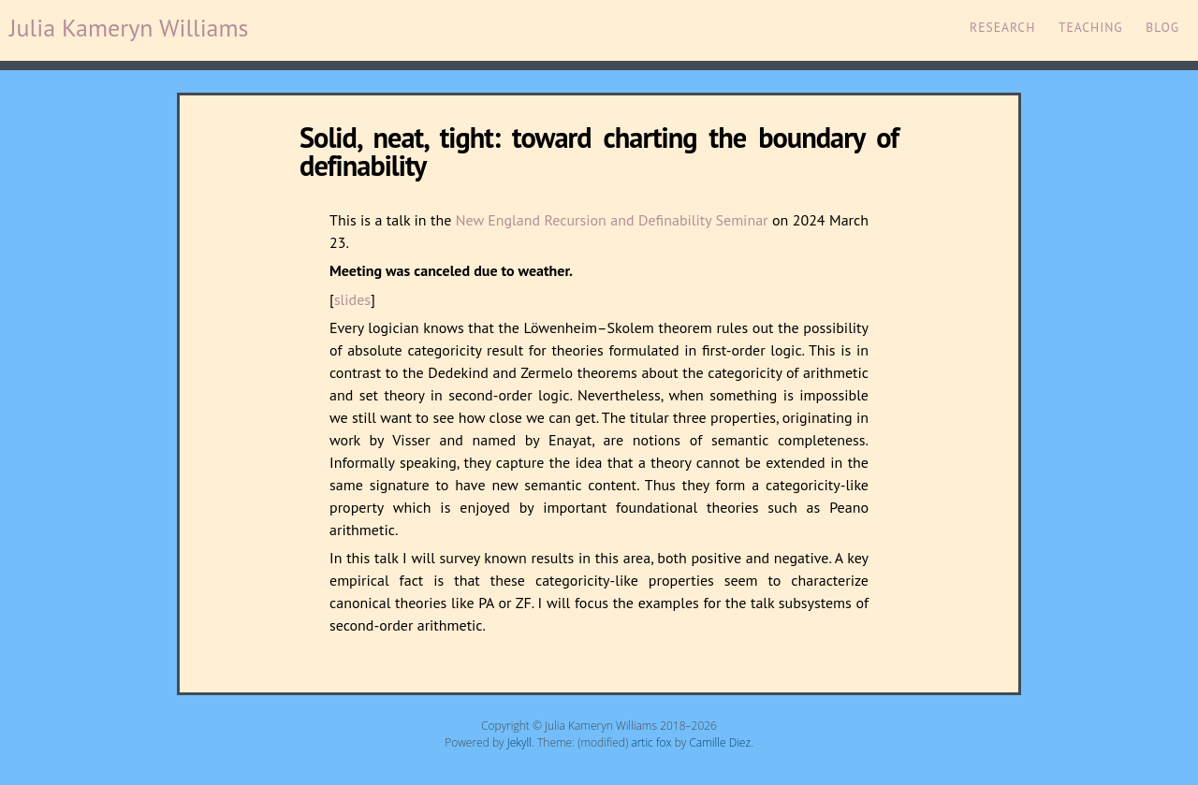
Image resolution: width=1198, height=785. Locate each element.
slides (352, 299)
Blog (1162, 27)
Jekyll (519, 742)
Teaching (1091, 27)
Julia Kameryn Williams (129, 27)
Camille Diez (720, 742)
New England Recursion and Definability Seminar (612, 220)
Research (1002, 27)
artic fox (651, 742)
